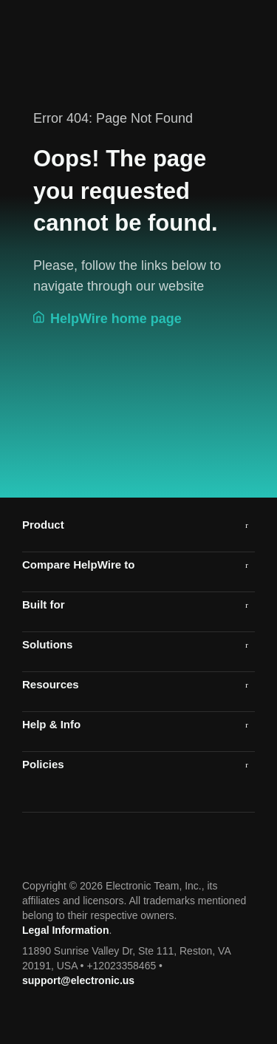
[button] (138, 524)
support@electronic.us (78, 980)
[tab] (138, 524)
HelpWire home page (107, 318)
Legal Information (65, 930)
